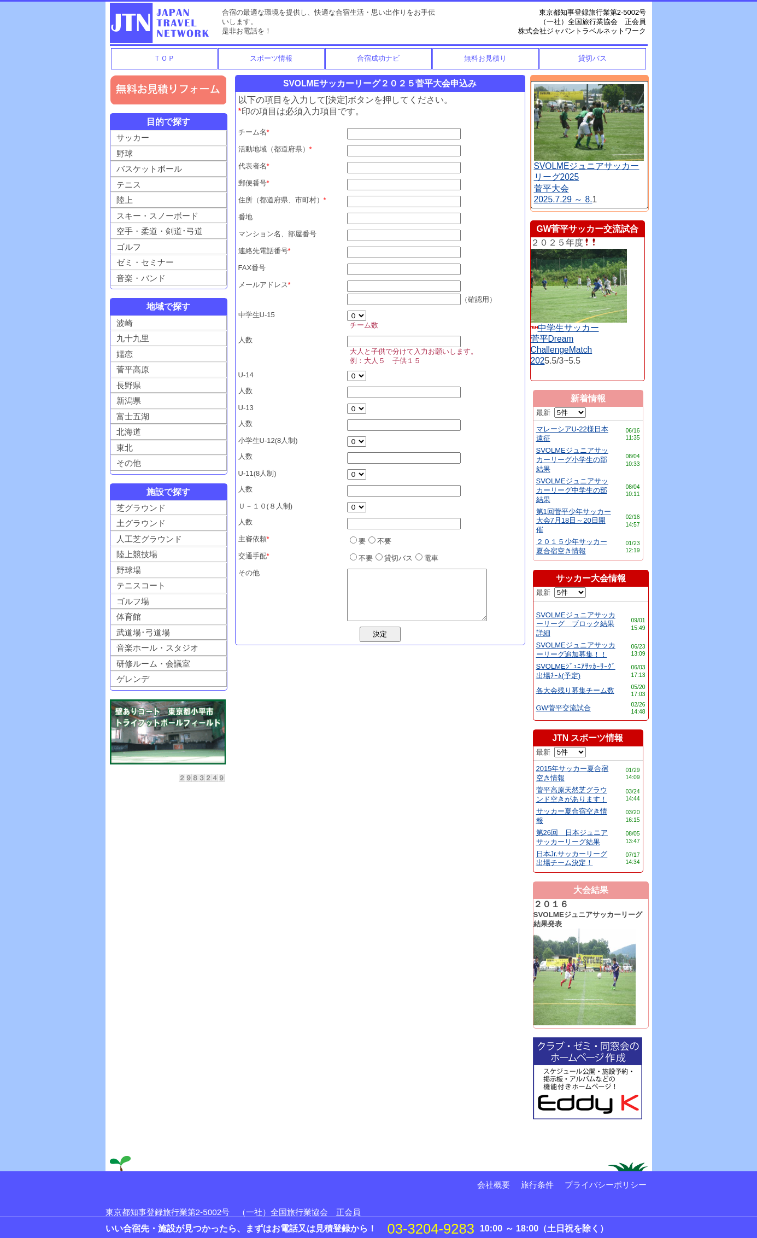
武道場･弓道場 (143, 632)
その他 (128, 463)
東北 (124, 447)
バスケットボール (149, 168)
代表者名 (252, 166)
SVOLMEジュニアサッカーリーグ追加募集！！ (575, 649)
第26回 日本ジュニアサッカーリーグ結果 (572, 837)
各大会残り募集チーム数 (575, 690)
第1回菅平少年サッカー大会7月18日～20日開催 (573, 520)
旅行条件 (537, 1184)
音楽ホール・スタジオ (157, 647)
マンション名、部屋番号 (277, 234)
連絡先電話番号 (263, 251)
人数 (245, 340)
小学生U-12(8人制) (268, 440)
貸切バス (592, 58)
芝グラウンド (141, 507)
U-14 (246, 375)
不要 (379, 541)
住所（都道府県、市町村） (281, 200)
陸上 (124, 200)
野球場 (128, 570)
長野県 (128, 385)
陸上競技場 (136, 554)
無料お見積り (485, 58)
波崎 (124, 323)
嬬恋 (124, 354)
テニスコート (141, 585)
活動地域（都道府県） (273, 149)
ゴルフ (128, 247)
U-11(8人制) (257, 473)
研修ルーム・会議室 (153, 663)
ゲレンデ (132, 679)
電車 (426, 558)
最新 (561, 412)
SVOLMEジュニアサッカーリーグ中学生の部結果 (572, 490)
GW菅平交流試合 (563, 708)
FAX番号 (252, 268)
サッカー (132, 137)
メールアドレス (263, 285)
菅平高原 (132, 369)
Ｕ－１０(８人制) (265, 506)
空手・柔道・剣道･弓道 (159, 231)
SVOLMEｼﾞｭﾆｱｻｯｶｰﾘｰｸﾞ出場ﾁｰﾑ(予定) (575, 671)
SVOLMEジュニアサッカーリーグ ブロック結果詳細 (575, 624)
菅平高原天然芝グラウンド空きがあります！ (571, 794)
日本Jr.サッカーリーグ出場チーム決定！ (572, 858)
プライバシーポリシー (606, 1184)
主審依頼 (252, 539)
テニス (128, 184)
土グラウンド (141, 523)
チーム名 (252, 132)
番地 (245, 217)
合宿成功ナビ (378, 58)
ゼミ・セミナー (145, 262)
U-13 (246, 408)
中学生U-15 (256, 315)
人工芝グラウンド (149, 539)
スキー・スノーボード (157, 215)
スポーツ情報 (271, 58)
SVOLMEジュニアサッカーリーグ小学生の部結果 (572, 459)
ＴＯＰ (164, 58)
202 (538, 360)
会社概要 (493, 1184)
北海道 (128, 431)
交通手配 (252, 556)
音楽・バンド (141, 278)
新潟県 (128, 400)
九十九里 (132, 338)
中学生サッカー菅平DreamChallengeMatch (565, 339)
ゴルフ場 (132, 601)
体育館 (128, 616)
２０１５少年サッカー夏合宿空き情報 (571, 546)
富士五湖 (132, 416)
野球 (124, 153)
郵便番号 (252, 183)
